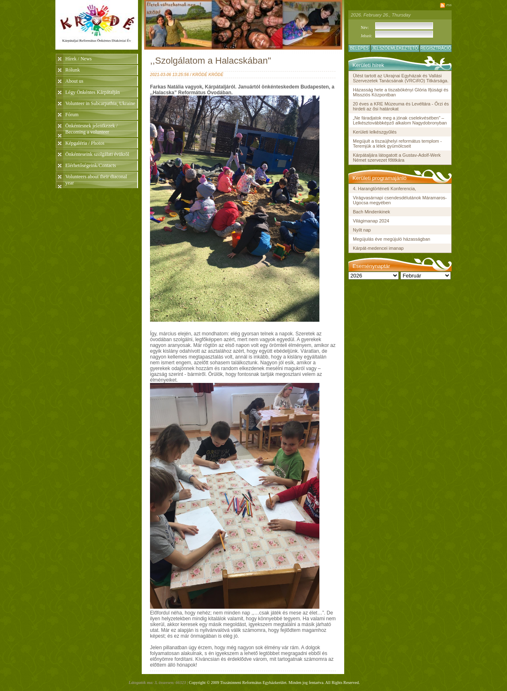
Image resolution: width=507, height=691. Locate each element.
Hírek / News (78, 59)
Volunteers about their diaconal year (96, 180)
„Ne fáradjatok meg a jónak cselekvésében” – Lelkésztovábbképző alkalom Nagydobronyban (400, 120)
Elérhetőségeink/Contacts (90, 165)
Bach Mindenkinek (371, 211)
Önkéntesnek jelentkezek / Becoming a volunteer (91, 129)
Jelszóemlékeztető (395, 48)
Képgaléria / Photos (85, 143)
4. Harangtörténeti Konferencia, (384, 188)
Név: (365, 27)
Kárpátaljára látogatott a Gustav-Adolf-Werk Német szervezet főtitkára (397, 158)
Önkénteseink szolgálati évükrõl (97, 154)
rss (449, 4)
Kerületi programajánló (379, 178)
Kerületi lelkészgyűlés (375, 131)
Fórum (72, 114)
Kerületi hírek (368, 65)
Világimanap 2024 (371, 220)
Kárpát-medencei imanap (378, 248)
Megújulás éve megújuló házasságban (391, 239)
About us (74, 81)
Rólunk (72, 70)
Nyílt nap (362, 229)
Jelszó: (366, 35)
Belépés (359, 48)
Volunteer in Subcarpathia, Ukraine (100, 103)
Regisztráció (435, 48)
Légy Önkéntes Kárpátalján (92, 92)
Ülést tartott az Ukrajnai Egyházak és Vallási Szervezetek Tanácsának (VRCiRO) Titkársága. (401, 78)
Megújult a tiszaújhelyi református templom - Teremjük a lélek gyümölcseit (397, 143)
